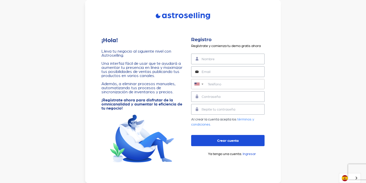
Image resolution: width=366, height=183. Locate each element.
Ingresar (249, 153)
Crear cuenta (228, 140)
